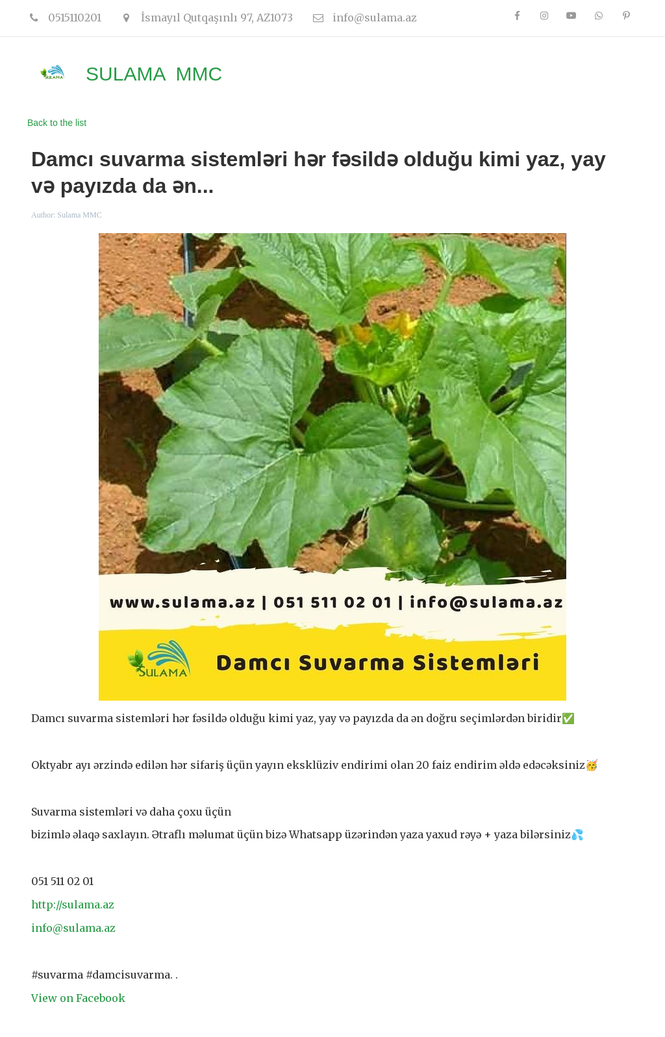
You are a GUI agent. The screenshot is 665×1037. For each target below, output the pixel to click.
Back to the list (56, 123)
